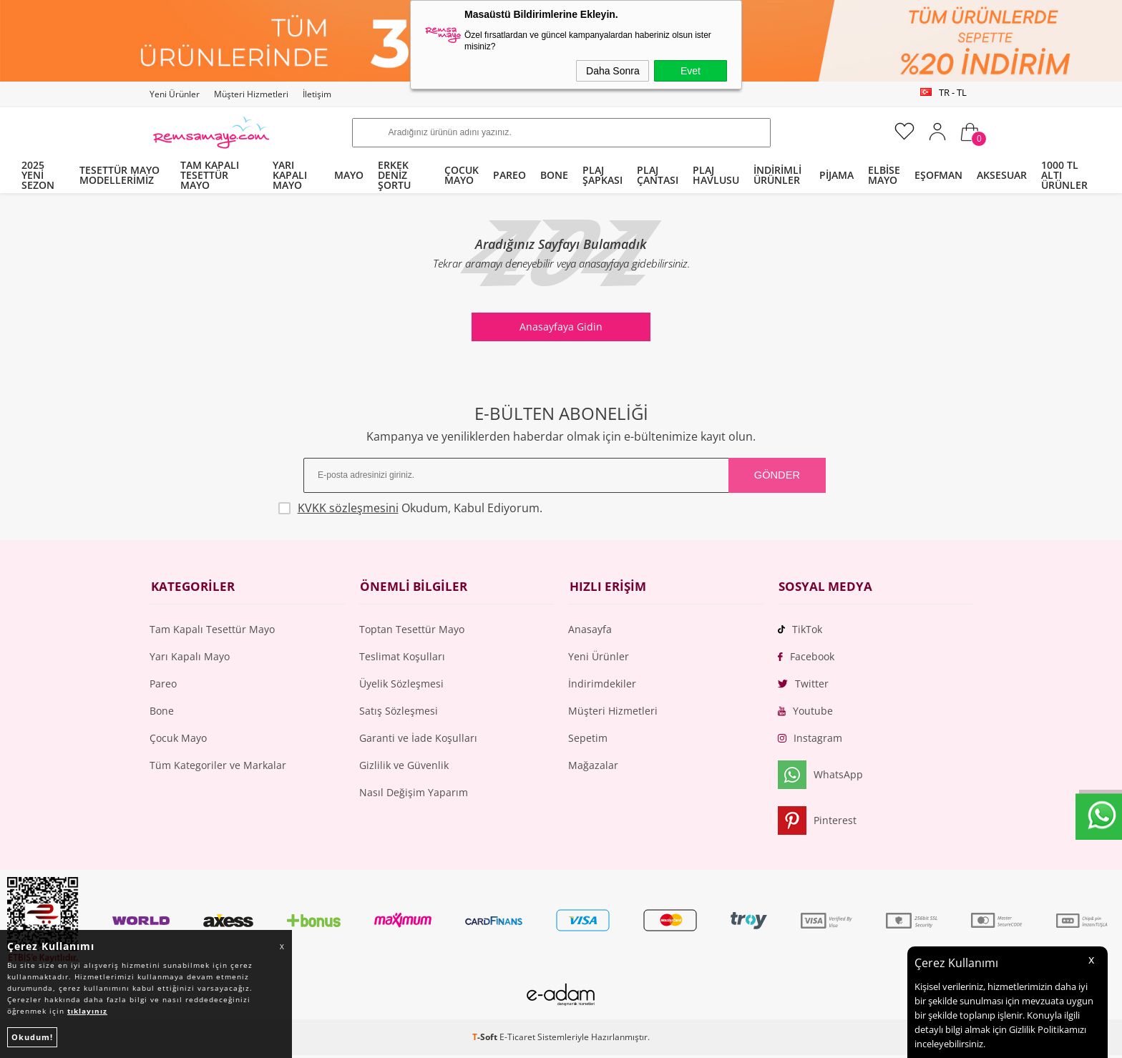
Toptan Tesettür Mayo (411, 631)
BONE (554, 175)
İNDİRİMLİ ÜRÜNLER (777, 175)
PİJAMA (836, 175)
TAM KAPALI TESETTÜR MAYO (209, 175)
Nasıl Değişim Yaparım (413, 794)
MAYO (349, 175)
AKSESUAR (1002, 175)
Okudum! (32, 1037)
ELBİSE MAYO (884, 175)
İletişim (317, 94)
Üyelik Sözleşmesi (401, 685)
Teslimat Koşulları (402, 658)
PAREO (509, 175)
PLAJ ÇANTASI (657, 175)
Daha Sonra (613, 71)
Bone (162, 713)
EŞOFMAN (938, 175)
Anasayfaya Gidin (561, 326)
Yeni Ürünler (175, 94)
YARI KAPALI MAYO (290, 175)
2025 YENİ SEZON (37, 175)
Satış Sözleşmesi (398, 713)
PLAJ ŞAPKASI (602, 175)
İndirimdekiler (602, 685)
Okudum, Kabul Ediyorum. (433, 508)
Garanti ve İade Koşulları (418, 740)
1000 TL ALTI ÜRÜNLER (1064, 175)
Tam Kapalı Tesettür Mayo (212, 631)
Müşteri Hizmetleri (251, 94)
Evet (690, 71)
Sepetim (588, 740)
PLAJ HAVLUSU (716, 175)
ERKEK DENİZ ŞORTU (394, 175)
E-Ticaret (517, 1040)
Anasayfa (590, 631)
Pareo (163, 685)
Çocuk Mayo (178, 740)
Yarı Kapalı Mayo (190, 658)
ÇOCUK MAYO (461, 175)
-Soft (485, 1040)
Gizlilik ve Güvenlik (404, 767)
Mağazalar (593, 767)
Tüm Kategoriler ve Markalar (218, 767)
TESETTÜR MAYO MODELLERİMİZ (119, 175)
